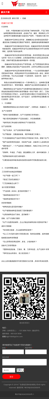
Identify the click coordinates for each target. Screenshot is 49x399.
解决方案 (15, 18)
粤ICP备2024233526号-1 (24, 394)
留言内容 (6, 357)
